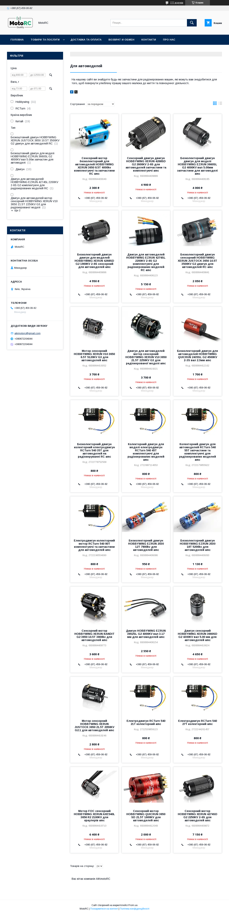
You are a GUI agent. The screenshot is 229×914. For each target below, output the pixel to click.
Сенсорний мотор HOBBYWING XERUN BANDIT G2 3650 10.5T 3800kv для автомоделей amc (94, 635)
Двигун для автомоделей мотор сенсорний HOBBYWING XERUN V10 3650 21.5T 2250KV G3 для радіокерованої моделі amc (145, 357)
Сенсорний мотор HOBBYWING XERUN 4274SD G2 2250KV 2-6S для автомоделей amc (197, 815)
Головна (17, 39)
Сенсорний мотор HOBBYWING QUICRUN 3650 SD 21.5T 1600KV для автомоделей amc (145, 815)
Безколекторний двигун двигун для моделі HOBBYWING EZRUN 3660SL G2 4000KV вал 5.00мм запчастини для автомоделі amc (197, 166)
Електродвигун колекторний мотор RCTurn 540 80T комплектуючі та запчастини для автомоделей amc (94, 545)
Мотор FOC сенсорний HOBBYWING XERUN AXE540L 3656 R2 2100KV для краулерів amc (94, 815)
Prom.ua (132, 905)
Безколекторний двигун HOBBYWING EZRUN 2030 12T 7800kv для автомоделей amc (146, 545)
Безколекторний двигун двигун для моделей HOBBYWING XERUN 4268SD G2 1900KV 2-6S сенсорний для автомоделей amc (94, 261)
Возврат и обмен (121, 39)
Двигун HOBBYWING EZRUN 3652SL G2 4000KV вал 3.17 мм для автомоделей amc (146, 633)
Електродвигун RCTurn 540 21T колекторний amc (146, 722)
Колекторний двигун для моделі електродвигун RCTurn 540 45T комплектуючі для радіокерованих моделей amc (146, 452)
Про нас (169, 39)
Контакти (148, 39)
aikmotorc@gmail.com (27, 333)
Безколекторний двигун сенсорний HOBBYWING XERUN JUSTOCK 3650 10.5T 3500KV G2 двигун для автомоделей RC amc (197, 261)
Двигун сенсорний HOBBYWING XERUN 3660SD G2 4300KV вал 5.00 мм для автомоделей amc (197, 635)
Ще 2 (17, 210)
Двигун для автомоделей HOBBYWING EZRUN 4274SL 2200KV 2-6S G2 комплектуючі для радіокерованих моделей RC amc (146, 262)
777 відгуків (176, 2)
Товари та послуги (45, 39)
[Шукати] (192, 22)
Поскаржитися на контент (104, 908)
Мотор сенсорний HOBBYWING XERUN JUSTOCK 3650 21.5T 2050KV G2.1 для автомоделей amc (94, 725)
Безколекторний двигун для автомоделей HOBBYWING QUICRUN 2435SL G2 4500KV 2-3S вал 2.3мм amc (197, 355)
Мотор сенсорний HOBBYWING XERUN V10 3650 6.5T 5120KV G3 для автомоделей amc (94, 355)
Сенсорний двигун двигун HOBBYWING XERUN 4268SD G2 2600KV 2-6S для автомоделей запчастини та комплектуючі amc (146, 164)
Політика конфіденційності (134, 908)
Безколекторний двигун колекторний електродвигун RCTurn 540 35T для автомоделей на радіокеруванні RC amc (94, 450)
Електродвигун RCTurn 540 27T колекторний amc (197, 722)
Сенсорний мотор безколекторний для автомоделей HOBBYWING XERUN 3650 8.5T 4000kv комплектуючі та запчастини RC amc (94, 166)
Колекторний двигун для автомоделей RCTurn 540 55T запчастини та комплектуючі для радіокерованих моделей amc (197, 452)
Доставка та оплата (85, 39)
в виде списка (220, 104)
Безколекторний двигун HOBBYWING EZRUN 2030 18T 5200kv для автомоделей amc (197, 545)
